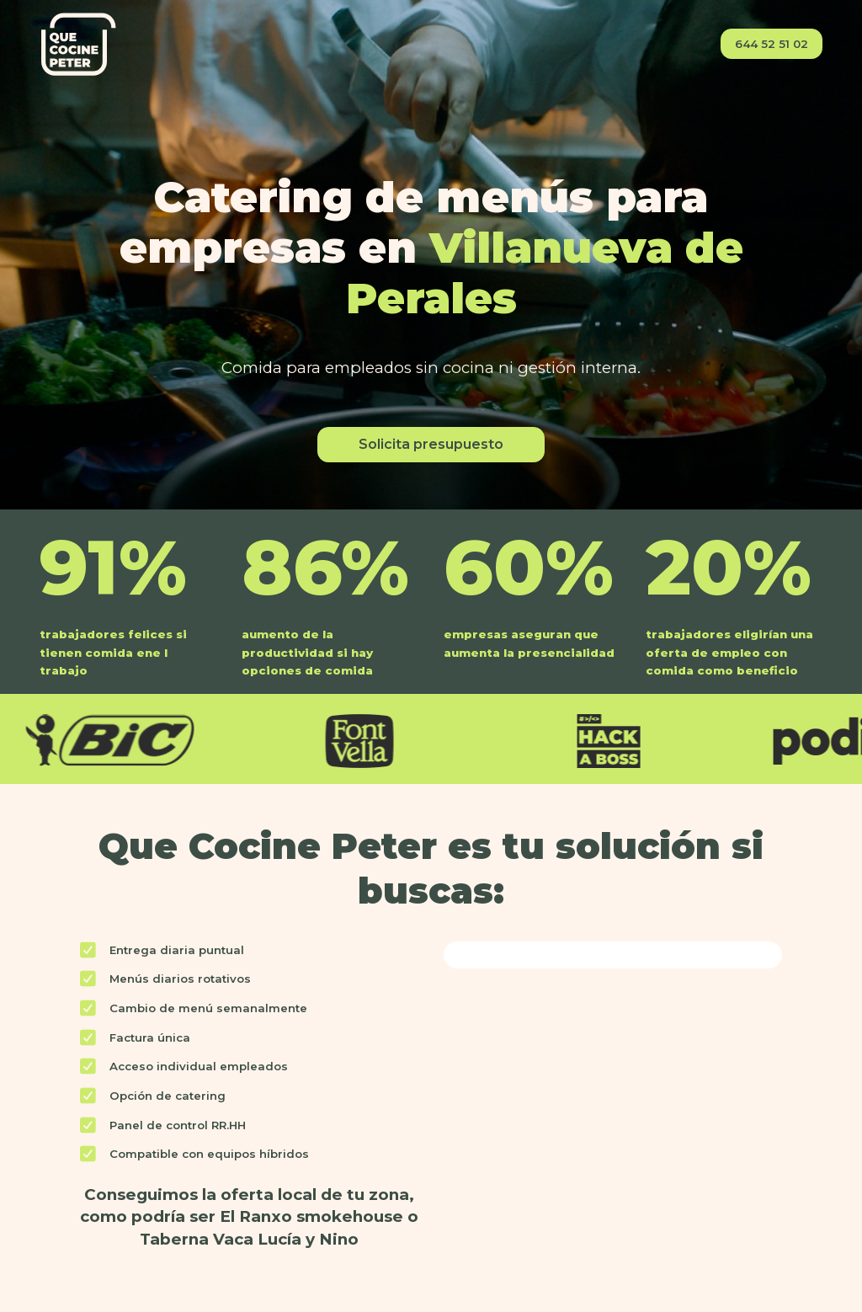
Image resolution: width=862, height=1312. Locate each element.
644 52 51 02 (771, 44)
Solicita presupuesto (431, 444)
